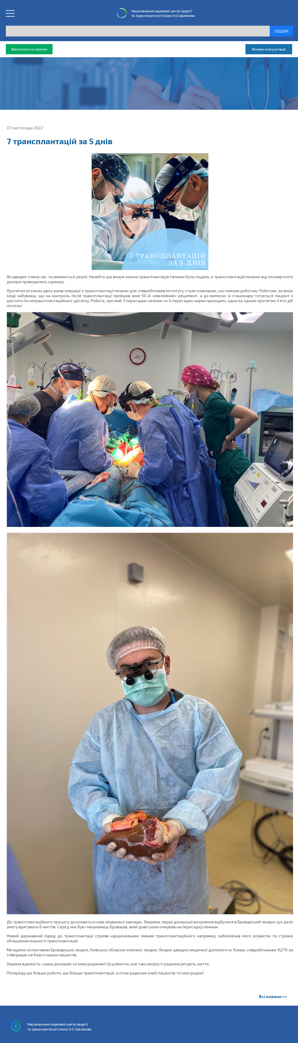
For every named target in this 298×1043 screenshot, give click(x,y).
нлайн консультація (269, 49)
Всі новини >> (273, 996)
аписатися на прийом (29, 49)
